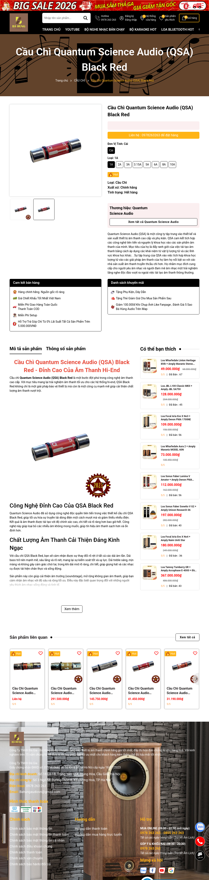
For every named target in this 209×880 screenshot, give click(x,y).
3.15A (137, 164)
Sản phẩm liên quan (28, 637)
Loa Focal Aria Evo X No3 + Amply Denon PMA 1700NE (176, 418)
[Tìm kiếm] (85, 18)
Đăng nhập (131, 19)
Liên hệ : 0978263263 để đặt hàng (153, 135)
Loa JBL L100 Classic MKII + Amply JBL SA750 (176, 388)
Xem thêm (71, 609)
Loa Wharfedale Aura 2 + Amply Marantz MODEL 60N (178, 448)
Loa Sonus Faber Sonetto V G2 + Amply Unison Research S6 (178, 508)
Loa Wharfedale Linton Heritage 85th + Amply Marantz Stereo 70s (178, 362)
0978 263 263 (36, 786)
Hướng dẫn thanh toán (91, 829)
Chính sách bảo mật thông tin (31, 829)
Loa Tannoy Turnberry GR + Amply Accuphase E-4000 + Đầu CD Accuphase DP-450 (178, 569)
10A (172, 164)
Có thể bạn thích (158, 349)
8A (164, 164)
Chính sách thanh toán (26, 852)
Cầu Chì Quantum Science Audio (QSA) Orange (179, 690)
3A (128, 164)
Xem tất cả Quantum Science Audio (153, 222)
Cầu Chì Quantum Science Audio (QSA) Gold (64, 690)
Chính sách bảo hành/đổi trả (30, 864)
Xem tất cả (187, 637)
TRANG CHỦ (51, 29)
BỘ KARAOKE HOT (143, 29)
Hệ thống (151, 18)
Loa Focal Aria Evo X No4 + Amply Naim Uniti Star (175, 538)
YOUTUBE (72, 29)
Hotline (108, 18)
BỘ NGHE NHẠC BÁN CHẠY (104, 29)
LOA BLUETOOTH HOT (177, 29)
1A (111, 164)
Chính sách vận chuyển (26, 858)
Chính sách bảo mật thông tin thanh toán (39, 834)
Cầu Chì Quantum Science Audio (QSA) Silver (102, 690)
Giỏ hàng (192, 18)
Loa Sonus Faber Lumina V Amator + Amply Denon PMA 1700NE (176, 478)
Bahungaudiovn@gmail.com (39, 792)
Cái (111, 150)
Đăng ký (129, 16)
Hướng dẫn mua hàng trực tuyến (98, 834)
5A (147, 164)
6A (155, 164)
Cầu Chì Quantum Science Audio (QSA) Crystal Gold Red (26, 690)
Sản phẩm (170, 18)
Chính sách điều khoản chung (31, 846)
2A (119, 164)
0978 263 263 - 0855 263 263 (162, 833)
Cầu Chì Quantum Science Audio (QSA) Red (141, 690)
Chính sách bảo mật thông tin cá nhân (37, 840)
